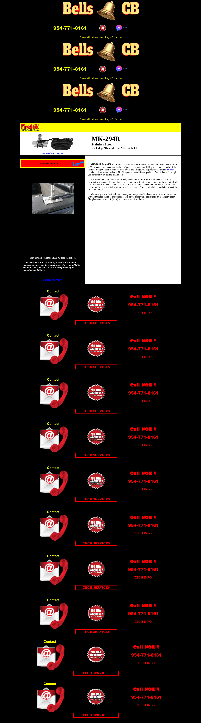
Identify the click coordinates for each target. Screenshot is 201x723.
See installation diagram (53, 153)
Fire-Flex (169, 169)
